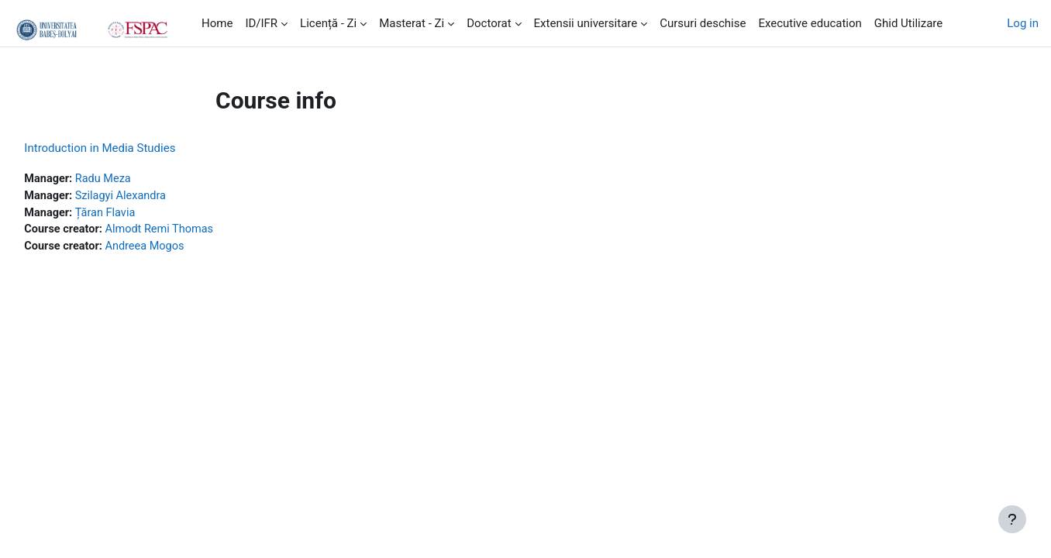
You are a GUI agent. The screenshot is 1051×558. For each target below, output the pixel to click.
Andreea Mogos (184, 249)
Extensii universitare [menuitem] (586, 23)
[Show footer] (1012, 519)
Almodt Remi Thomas (198, 232)
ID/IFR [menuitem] (261, 23)
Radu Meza (141, 179)
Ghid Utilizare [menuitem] (908, 23)
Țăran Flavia (143, 214)
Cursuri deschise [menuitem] (703, 23)
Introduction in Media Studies (134, 148)
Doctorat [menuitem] (489, 23)
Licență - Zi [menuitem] (328, 23)
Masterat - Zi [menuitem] (411, 23)
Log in (1023, 23)
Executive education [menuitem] (809, 23)
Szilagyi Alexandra (158, 197)
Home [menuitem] (217, 23)
